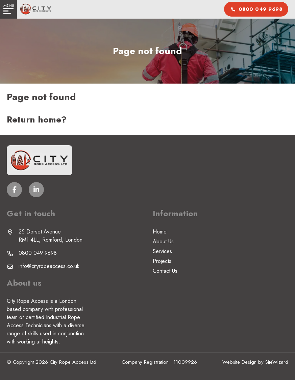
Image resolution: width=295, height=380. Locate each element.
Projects (162, 261)
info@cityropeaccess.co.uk (49, 266)
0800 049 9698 (38, 253)
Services (162, 251)
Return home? (37, 119)
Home (160, 232)
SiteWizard (276, 362)
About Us (163, 241)
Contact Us (165, 271)
